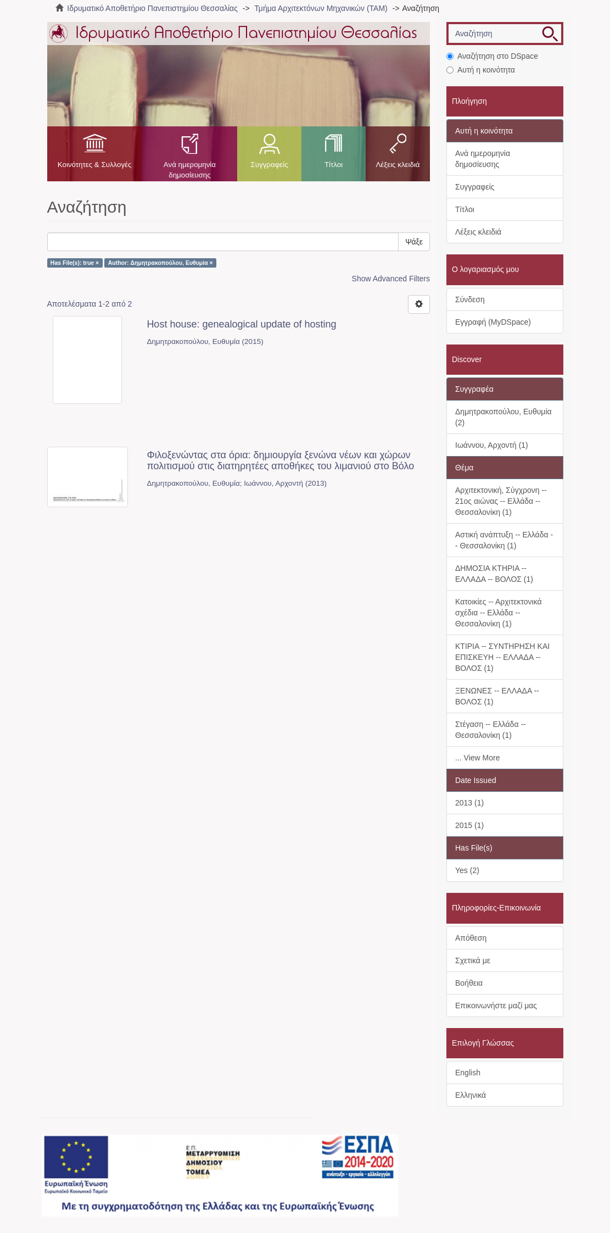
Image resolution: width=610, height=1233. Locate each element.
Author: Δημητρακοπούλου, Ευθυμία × (160, 262)
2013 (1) (469, 802)
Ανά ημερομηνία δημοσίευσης (190, 169)
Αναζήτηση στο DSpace (492, 56)
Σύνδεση (470, 299)
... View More (477, 757)
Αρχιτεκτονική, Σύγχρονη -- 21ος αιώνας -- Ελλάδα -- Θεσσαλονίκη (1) (501, 501)
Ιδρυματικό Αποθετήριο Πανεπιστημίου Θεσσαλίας (152, 8)
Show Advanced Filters (391, 278)
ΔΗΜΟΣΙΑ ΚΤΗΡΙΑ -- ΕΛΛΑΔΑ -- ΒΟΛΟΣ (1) (494, 574)
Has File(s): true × (75, 262)
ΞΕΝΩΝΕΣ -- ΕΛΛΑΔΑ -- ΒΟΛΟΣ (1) (497, 696)
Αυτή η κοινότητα (480, 69)
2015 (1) (469, 825)
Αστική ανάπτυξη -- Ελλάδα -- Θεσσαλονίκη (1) (504, 540)
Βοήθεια (469, 983)
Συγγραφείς (269, 164)
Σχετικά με (472, 960)
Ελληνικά (470, 1095)
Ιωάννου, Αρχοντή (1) (491, 445)
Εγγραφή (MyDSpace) (493, 322)
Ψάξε (414, 241)
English (467, 1072)
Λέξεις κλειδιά (397, 164)
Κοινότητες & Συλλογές (95, 164)
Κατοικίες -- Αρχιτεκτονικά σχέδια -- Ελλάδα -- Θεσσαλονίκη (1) (498, 612)
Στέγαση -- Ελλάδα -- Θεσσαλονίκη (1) (490, 730)
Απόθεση (470, 938)
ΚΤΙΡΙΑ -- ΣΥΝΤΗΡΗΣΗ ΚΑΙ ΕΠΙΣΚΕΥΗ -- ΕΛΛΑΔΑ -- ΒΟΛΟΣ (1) (502, 657)
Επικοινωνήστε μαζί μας (496, 1005)
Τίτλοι (333, 164)
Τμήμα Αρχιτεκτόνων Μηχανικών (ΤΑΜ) (320, 8)
